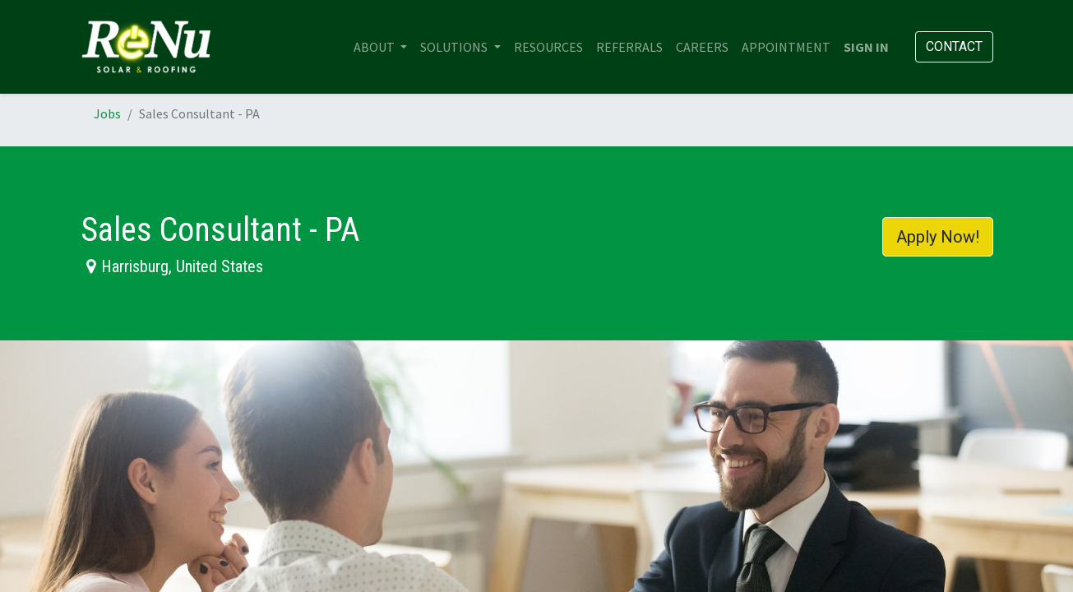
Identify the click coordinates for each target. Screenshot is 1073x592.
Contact (954, 46)
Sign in (866, 47)
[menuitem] (548, 46)
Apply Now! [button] (937, 237)
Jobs (107, 113)
